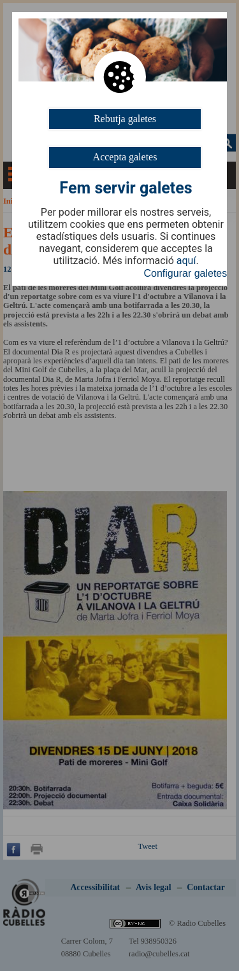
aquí (186, 261)
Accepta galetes (125, 156)
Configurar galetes (186, 273)
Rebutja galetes (125, 118)
